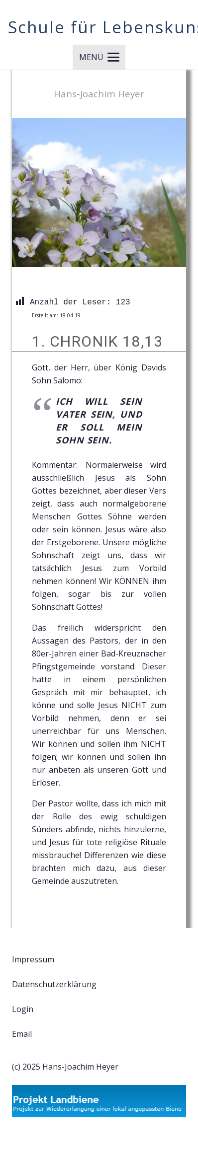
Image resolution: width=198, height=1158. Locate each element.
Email (22, 1033)
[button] (99, 57)
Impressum (33, 959)
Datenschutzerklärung (54, 984)
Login (22, 1009)
